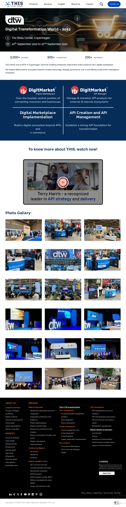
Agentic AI (34, 455)
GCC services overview (38, 465)
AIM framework (36, 474)
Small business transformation (103, 442)
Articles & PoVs (11, 444)
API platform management (102, 426)
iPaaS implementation (38, 423)
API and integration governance (103, 417)
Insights (63, 4)
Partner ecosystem (12, 429)
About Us (76, 4)
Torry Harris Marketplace (70, 446)
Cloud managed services (70, 430)
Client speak (10, 423)
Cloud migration (67, 436)
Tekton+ (95, 436)
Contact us (114, 4)
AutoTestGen (97, 433)
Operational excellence (38, 471)
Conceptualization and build (40, 468)
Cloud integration (67, 433)
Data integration (67, 420)
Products (34, 4)
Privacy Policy (86, 493)
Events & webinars (12, 438)
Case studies (10, 441)
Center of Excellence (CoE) (40, 486)
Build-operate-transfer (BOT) (41, 477)
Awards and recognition (14, 420)
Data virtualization (68, 423)
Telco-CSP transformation (69, 407)
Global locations (11, 417)
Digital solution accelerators (101, 430)
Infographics (9, 456)
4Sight (63, 452)
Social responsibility (12, 426)
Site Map (117, 493)
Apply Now (107, 473)
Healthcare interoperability (102, 439)
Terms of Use (108, 493)
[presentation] (121, 499)
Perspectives (10, 447)
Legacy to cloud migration (101, 445)
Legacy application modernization (73, 439)
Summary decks (11, 459)
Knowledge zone (11, 465)
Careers (89, 4)
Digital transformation (38, 426)
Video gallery (10, 462)
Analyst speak (10, 450)
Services (49, 4)
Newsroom (9, 453)
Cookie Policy (97, 493)
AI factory (33, 458)
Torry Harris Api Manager (70, 449)
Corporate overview (12, 408)
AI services (34, 451)
